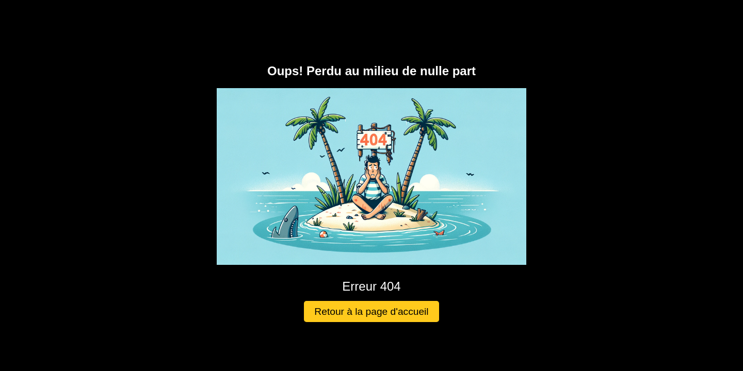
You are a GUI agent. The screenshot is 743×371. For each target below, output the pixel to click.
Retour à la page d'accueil (371, 311)
